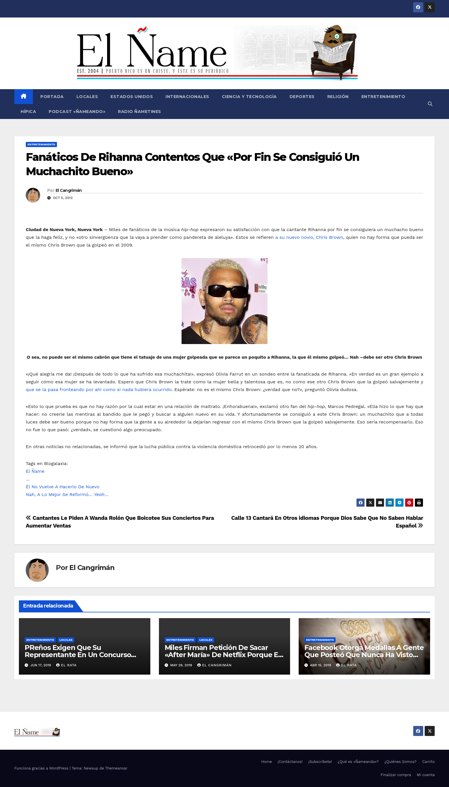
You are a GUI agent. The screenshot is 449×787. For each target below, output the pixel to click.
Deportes (302, 96)
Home (266, 761)
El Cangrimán (69, 190)
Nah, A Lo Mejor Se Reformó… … (67, 494)
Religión (338, 96)
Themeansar (116, 768)
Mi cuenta (426, 775)
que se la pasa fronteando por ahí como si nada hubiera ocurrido (99, 389)
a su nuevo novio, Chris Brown (309, 237)
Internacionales (187, 96)
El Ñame (35, 471)
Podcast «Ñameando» (77, 111)
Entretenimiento (383, 96)
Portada (51, 96)
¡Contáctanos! (289, 761)
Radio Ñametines (139, 111)
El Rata (66, 665)
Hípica (28, 111)
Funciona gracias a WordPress (42, 768)
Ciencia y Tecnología (249, 96)
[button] (430, 104)
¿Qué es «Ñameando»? (358, 761)
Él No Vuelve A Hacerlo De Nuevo (62, 486)
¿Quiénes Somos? (400, 761)
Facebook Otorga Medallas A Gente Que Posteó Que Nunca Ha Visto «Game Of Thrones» (364, 654)
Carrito (428, 761)
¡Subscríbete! (320, 761)
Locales (87, 96)
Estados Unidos (132, 96)
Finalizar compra (396, 775)
